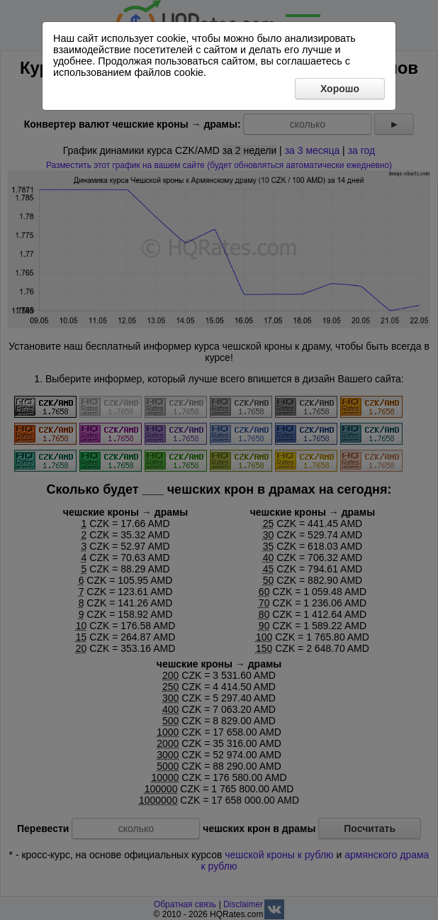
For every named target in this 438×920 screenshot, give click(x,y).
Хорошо (339, 88)
